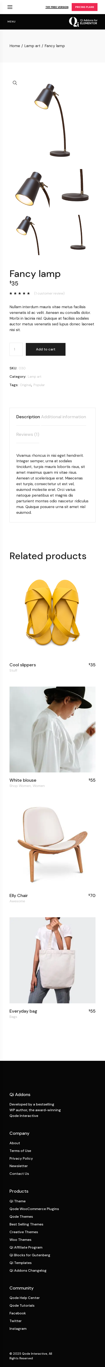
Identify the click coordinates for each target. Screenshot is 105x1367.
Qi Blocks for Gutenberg (29, 1255)
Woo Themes (20, 1239)
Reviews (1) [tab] (27, 434)
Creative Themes (23, 1232)
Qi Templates (20, 1262)
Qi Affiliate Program (25, 1247)
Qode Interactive (34, 1354)
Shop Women (20, 786)
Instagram (17, 1328)
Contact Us (19, 1173)
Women (39, 786)
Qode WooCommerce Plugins (34, 1209)
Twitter (15, 1321)
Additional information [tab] (63, 417)
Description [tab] (28, 417)
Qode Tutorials (21, 1305)
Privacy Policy (21, 1158)
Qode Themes (21, 1216)
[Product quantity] (16, 349)
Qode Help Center (24, 1297)
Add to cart (45, 349)
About (14, 1143)
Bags (13, 1017)
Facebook (17, 1313)
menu (12, 21)
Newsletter (18, 1166)
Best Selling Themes (26, 1224)
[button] (15, 83)
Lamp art (34, 376)
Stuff (13, 670)
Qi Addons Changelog (28, 1270)
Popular (39, 385)
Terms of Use (20, 1150)
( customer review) (49, 293)
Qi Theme (17, 1201)
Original (25, 385)
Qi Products (10, 7)
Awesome (17, 901)
